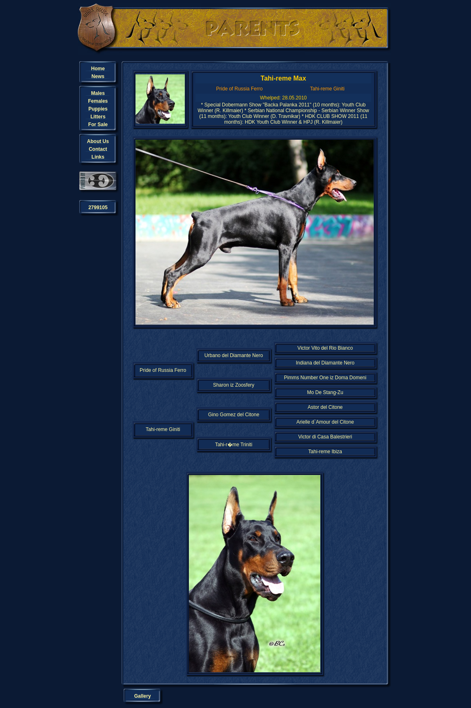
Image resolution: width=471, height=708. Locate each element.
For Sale (98, 124)
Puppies (98, 109)
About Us (98, 141)
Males (98, 93)
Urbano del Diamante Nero (233, 355)
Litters (98, 117)
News (98, 76)
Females (98, 101)
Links (98, 157)
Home (98, 68)
